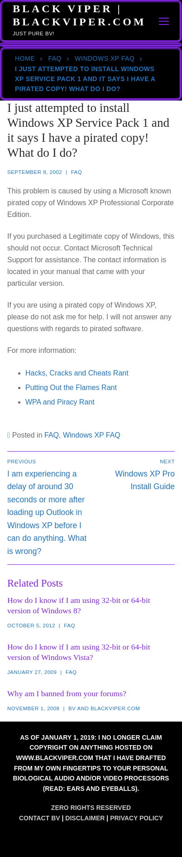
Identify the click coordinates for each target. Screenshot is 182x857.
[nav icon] (164, 21)
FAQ (55, 58)
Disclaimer (85, 818)
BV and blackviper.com (104, 708)
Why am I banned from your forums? (66, 693)
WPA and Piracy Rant (60, 402)
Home (25, 58)
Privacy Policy (136, 818)
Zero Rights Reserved (91, 807)
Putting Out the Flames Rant (71, 387)
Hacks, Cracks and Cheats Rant (77, 373)
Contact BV (39, 818)
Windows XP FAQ (104, 58)
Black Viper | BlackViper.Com (79, 15)
